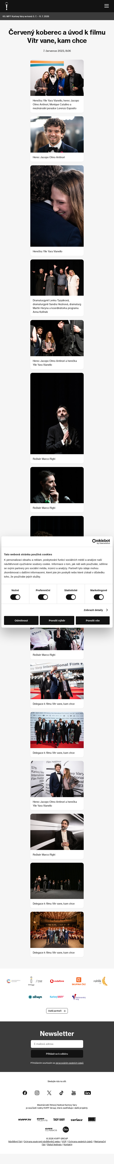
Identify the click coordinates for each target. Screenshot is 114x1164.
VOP (64, 1141)
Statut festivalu (54, 1144)
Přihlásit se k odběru (57, 1053)
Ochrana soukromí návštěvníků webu (42, 1141)
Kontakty (68, 1144)
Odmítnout (21, 620)
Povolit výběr (57, 620)
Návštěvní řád (15, 1141)
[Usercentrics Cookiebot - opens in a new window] (94, 541)
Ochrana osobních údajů (80, 1141)
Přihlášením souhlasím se (57, 1063)
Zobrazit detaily (93, 609)
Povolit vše (93, 620)
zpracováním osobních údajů (69, 1063)
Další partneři (55, 1011)
